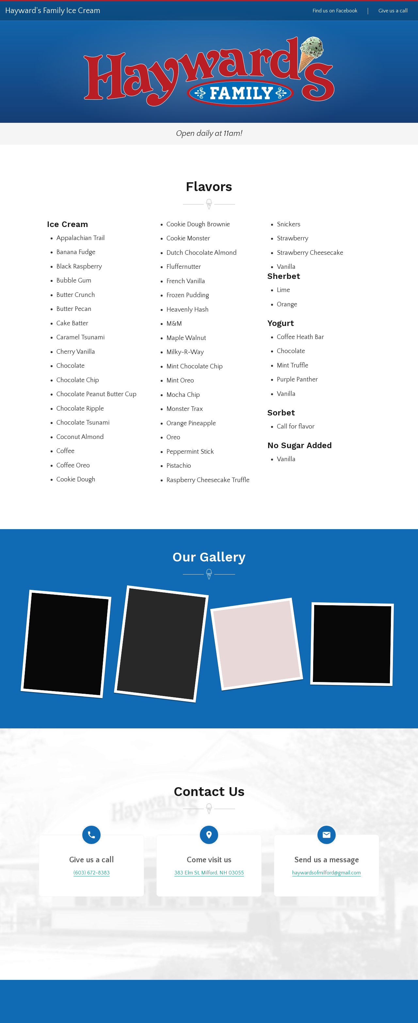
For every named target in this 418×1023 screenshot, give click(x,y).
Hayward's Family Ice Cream (52, 11)
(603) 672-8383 (91, 873)
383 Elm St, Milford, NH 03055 (209, 873)
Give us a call (393, 11)
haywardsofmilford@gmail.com (326, 873)
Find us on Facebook (335, 11)
